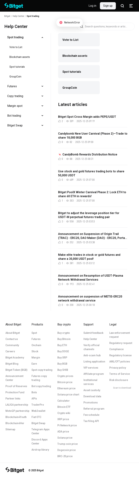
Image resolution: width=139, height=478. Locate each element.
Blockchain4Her (14, 423)
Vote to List (15, 47)
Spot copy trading (41, 369)
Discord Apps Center (39, 441)
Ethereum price (66, 388)
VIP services (90, 367)
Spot (34, 332)
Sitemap (10, 429)
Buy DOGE (63, 351)
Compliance (116, 349)
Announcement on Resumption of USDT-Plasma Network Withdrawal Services (90, 277)
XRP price (63, 419)
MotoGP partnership (17, 410)
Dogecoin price (66, 450)
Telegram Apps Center (40, 431)
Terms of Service (119, 373)
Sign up (108, 5)
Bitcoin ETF (64, 406)
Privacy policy (117, 367)
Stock (34, 351)
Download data (92, 396)
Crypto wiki (63, 413)
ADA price (63, 431)
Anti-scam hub (92, 355)
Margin (35, 357)
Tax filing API (91, 421)
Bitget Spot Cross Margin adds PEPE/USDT (87, 116)
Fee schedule (91, 414)
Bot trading (14, 115)
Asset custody (91, 390)
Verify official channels (91, 347)
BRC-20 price (65, 456)
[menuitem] (25, 37)
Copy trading (15, 96)
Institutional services (90, 382)
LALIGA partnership (16, 404)
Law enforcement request (119, 334)
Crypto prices (65, 376)
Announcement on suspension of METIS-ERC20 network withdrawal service (90, 298)
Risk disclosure (118, 380)
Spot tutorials (17, 66)
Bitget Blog (11, 363)
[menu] (25, 82)
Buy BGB (62, 363)
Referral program (93, 408)
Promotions (90, 402)
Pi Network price (67, 425)
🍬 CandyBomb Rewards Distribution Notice (87, 154)
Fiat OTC (36, 417)
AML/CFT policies (119, 361)
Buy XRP (62, 357)
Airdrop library (40, 449)
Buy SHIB (62, 369)
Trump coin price (67, 443)
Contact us (11, 339)
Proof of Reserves (16, 386)
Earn (34, 363)
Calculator (63, 400)
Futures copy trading (39, 378)
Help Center (90, 339)
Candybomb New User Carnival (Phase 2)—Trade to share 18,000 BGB (92, 135)
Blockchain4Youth (16, 417)
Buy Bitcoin (64, 339)
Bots (34, 392)
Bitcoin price (64, 382)
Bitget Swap (15, 125)
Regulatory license (120, 355)
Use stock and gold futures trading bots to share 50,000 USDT (91, 173)
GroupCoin (15, 76)
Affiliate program (93, 373)
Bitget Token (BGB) (16, 369)
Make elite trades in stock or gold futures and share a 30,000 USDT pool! (89, 256)
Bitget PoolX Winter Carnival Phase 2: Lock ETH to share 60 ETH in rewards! (92, 194)
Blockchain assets (19, 57)
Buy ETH (62, 345)
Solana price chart (68, 394)
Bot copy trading (41, 386)
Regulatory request (120, 343)
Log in (92, 5)
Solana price (64, 437)
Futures (12, 86)
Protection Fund (14, 392)
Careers (10, 351)
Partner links (12, 398)
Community (12, 345)
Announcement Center (14, 378)
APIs (34, 398)
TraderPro (37, 404)
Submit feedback (93, 332)
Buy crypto (63, 332)
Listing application (94, 361)
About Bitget (12, 332)
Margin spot (14, 106)
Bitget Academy (14, 357)
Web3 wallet (38, 410)
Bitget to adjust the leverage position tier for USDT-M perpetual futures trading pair (88, 215)
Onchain (36, 345)
